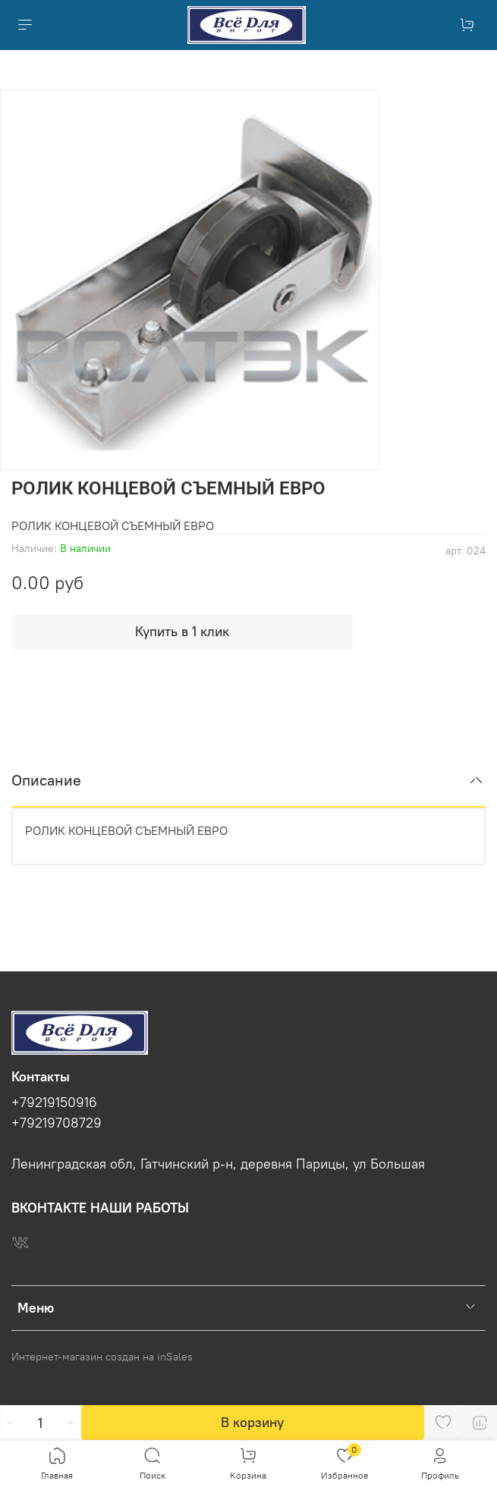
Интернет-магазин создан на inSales (102, 1356)
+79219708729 (56, 1123)
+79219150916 (54, 1102)
